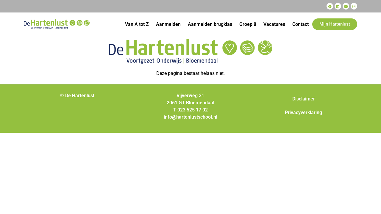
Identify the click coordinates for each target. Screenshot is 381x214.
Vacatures (274, 24)
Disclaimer (303, 99)
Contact (300, 24)
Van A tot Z (137, 24)
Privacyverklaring (303, 112)
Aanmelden (168, 24)
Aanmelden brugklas (210, 24)
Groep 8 (247, 24)
